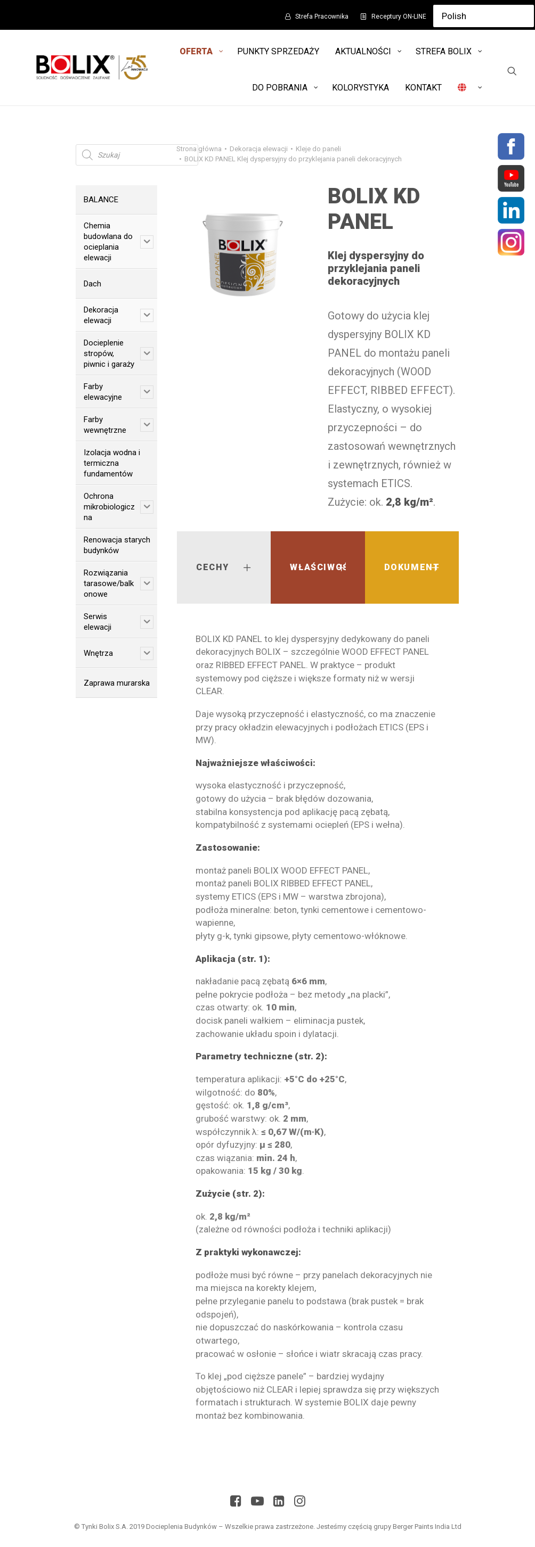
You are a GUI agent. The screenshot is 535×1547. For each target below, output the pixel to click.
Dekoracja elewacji (259, 149)
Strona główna (199, 149)
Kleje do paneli (318, 149)
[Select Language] (483, 16)
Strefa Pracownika (321, 16)
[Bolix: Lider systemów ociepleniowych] (90, 68)
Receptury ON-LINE (398, 16)
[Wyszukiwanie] (512, 71)
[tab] (224, 567)
